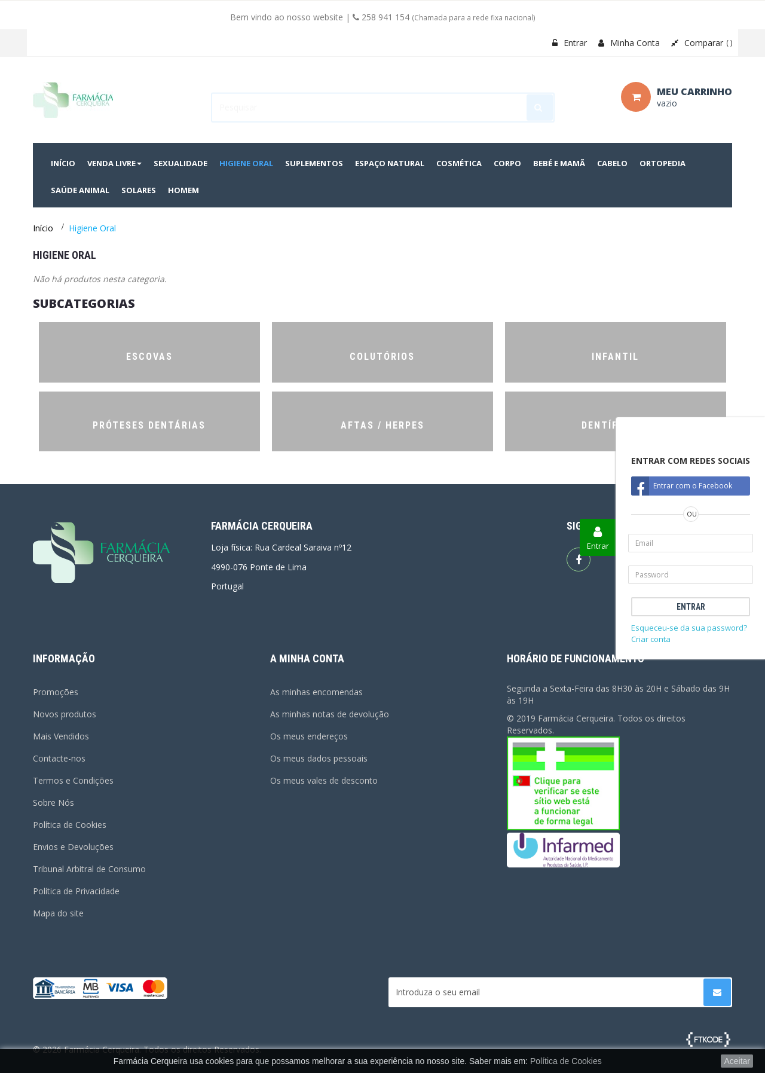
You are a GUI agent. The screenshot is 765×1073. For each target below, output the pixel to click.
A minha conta (307, 658)
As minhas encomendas (316, 692)
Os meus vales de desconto (324, 780)
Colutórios (382, 356)
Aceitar (737, 1061)
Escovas (149, 356)
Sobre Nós (53, 802)
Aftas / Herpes (382, 425)
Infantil (615, 356)
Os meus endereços (309, 736)
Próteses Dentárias (149, 425)
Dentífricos (615, 425)
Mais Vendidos (61, 736)
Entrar (569, 42)
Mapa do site (58, 913)
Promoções (55, 692)
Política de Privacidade (76, 891)
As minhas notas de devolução (329, 714)
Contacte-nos (59, 758)
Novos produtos (64, 714)
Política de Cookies (69, 824)
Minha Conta (629, 42)
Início (43, 228)
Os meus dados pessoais (319, 758)
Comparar (701, 42)
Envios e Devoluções (73, 846)
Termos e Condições (73, 780)
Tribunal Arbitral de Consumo (89, 869)
